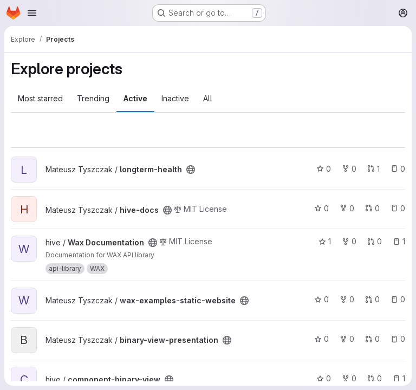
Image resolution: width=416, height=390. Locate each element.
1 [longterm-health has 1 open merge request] (373, 168)
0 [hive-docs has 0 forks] (347, 208)
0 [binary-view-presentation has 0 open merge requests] (372, 338)
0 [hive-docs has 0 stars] (321, 208)
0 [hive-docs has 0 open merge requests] (372, 208)
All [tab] (207, 98)
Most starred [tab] (40, 98)
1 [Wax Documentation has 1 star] (324, 241)
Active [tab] (135, 98)
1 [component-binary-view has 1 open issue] (399, 378)
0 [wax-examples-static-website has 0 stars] (321, 299)
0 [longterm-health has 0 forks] (349, 168)
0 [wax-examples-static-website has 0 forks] (347, 299)
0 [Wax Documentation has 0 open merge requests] (374, 241)
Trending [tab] (93, 98)
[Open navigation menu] (32, 13)
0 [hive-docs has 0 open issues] (398, 208)
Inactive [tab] (175, 98)
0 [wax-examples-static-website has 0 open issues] (398, 299)
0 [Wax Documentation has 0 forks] (349, 241)
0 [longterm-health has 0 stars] (323, 168)
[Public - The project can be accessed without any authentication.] (190, 169)
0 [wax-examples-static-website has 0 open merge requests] (372, 299)
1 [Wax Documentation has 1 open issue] (399, 241)
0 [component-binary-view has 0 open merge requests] (374, 378)
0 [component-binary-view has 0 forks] (349, 378)
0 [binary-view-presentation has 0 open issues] (398, 338)
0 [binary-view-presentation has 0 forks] (347, 338)
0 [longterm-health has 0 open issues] (398, 168)
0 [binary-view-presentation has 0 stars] (321, 338)
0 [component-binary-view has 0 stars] (323, 378)
